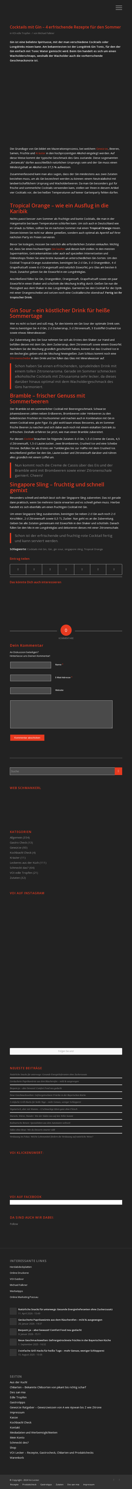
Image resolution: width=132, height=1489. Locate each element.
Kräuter (40, 153)
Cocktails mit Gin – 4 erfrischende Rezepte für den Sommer (65, 27)
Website (59, 690)
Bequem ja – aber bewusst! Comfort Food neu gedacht (36, 1088)
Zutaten (15, 878)
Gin (50, 549)
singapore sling (74, 549)
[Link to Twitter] (119, 1479)
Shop (13, 1447)
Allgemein (16, 837)
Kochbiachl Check (20, 852)
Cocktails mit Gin (37, 549)
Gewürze (102, 148)
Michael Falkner (46, 33)
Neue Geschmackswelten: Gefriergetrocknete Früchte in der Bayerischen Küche (48, 1095)
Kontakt (15, 1427)
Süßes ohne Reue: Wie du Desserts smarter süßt (32, 1129)
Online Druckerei (19, 1272)
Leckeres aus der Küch (24, 862)
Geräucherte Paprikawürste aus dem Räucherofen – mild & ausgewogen (44, 1081)
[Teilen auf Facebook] (18, 569)
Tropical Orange (93, 549)
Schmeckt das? (19, 867)
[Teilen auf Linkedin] (66, 569)
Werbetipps (16, 1291)
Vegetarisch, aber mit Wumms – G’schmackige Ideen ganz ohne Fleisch (43, 1109)
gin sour (58, 549)
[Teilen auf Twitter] (34, 569)
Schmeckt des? (19, 1442)
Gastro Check (18, 842)
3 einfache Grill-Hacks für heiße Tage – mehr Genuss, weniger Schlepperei (45, 1102)
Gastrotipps (17, 1402)
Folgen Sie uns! (66, 1051)
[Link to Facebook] (114, 1479)
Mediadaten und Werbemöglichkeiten (33, 1432)
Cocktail (29, 439)
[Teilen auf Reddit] (98, 569)
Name (59, 664)
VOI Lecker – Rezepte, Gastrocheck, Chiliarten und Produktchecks (52, 1452)
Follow (14, 1224)
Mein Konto (17, 1437)
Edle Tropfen (18, 1397)
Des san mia (17, 1392)
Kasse (14, 1417)
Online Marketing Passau (24, 1297)
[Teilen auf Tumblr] (82, 569)
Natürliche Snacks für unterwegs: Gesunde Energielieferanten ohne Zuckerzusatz (48, 1074)
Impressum (17, 1412)
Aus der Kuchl (18, 1382)
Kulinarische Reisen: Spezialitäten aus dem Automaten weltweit (40, 1123)
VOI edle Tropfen (21, 33)
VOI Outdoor (17, 1279)
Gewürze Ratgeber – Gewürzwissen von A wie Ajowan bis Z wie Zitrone (56, 1407)
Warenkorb (17, 1457)
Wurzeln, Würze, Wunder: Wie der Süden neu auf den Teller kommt (41, 1116)
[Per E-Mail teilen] (114, 569)
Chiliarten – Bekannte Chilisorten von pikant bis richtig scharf (48, 1387)
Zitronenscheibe (20, 358)
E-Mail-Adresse (63, 677)
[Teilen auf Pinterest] (50, 569)
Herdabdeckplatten (21, 1267)
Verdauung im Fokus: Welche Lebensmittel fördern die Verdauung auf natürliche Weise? (51, 1136)
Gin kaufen (58, 249)
